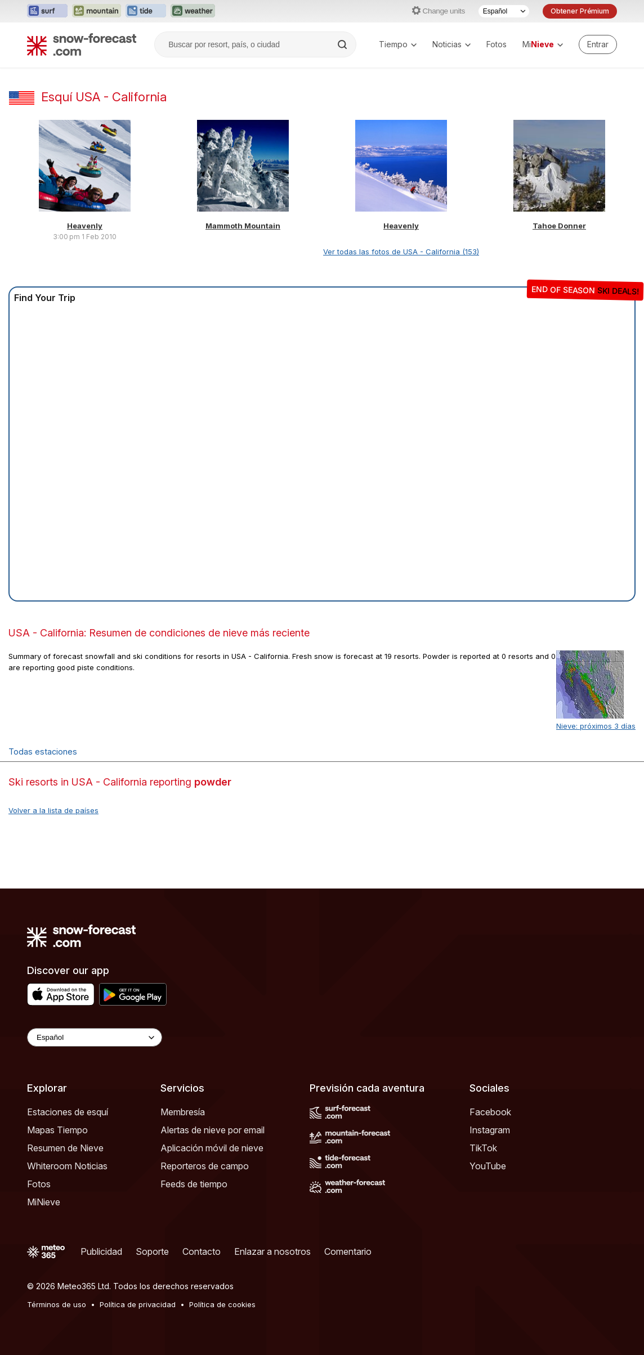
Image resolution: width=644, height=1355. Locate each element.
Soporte (152, 1251)
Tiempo (398, 44)
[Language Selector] (94, 1037)
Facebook (490, 1112)
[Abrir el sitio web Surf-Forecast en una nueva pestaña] (47, 11)
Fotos (496, 44)
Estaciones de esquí (67, 1112)
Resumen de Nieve (65, 1148)
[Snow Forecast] (81, 44)
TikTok (483, 1148)
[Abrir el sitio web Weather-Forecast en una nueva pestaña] (193, 11)
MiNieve (43, 1202)
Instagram (489, 1130)
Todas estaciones (42, 751)
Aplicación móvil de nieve (211, 1148)
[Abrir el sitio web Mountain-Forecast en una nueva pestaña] (96, 11)
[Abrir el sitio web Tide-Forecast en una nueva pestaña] (146, 11)
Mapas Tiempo (57, 1130)
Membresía (182, 1112)
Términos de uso (56, 1304)
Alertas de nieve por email (212, 1130)
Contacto (201, 1251)
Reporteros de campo (204, 1166)
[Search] (343, 44)
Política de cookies (222, 1304)
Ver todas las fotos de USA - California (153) (401, 251)
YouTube (487, 1166)
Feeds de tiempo (193, 1184)
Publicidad (101, 1251)
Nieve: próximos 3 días (596, 725)
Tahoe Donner (559, 225)
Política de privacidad (138, 1304)
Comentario (348, 1251)
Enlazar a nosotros (272, 1251)
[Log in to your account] (598, 44)
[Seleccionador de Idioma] (503, 11)
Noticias (451, 44)
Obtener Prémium (580, 11)
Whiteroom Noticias (67, 1166)
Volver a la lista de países (53, 810)
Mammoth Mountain (242, 225)
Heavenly (84, 225)
